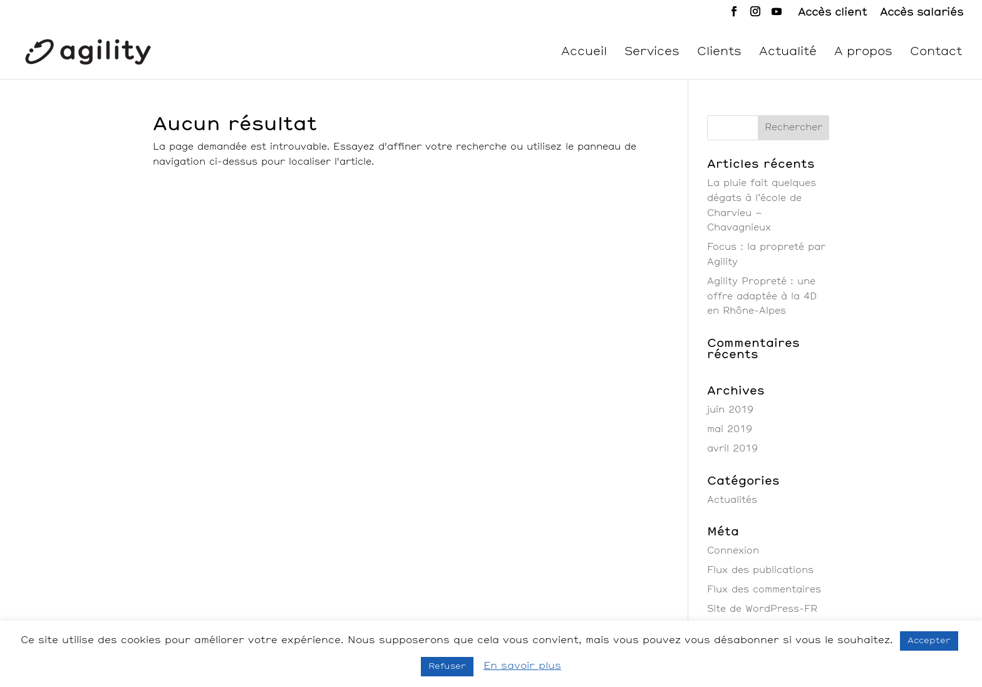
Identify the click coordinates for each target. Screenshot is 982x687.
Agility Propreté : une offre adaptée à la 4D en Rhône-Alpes (762, 296)
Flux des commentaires (764, 590)
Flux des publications (760, 570)
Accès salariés (921, 13)
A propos (863, 53)
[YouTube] (777, 15)
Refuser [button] (447, 667)
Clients (719, 53)
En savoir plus (522, 666)
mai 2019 (729, 429)
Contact (936, 53)
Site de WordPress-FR (762, 609)
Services (652, 53)
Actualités (732, 500)
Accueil (584, 53)
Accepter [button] (929, 641)
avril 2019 (732, 449)
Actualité (788, 53)
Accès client (832, 13)
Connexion (733, 551)
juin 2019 (730, 410)
